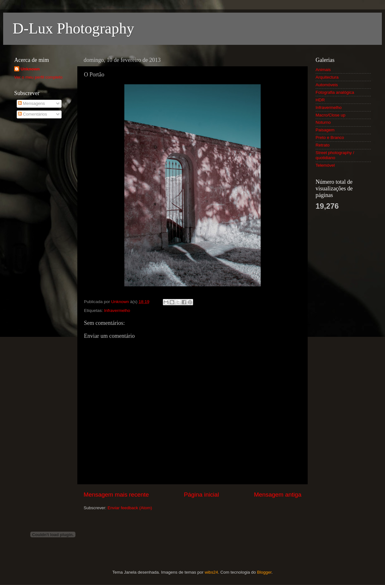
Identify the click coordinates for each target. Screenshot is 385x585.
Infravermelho (117, 310)
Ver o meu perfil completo (38, 77)
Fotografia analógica (335, 92)
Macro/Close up (331, 115)
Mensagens (31, 103)
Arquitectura (327, 77)
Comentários (32, 114)
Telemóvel (325, 165)
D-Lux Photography (73, 28)
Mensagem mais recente (116, 494)
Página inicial (201, 494)
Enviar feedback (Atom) (130, 507)
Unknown (30, 69)
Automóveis (327, 84)
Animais (323, 69)
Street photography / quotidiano (335, 155)
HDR (320, 100)
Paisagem (325, 130)
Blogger (264, 572)
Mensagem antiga (277, 494)
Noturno (323, 122)
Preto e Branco (330, 137)
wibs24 (211, 572)
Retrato (322, 145)
